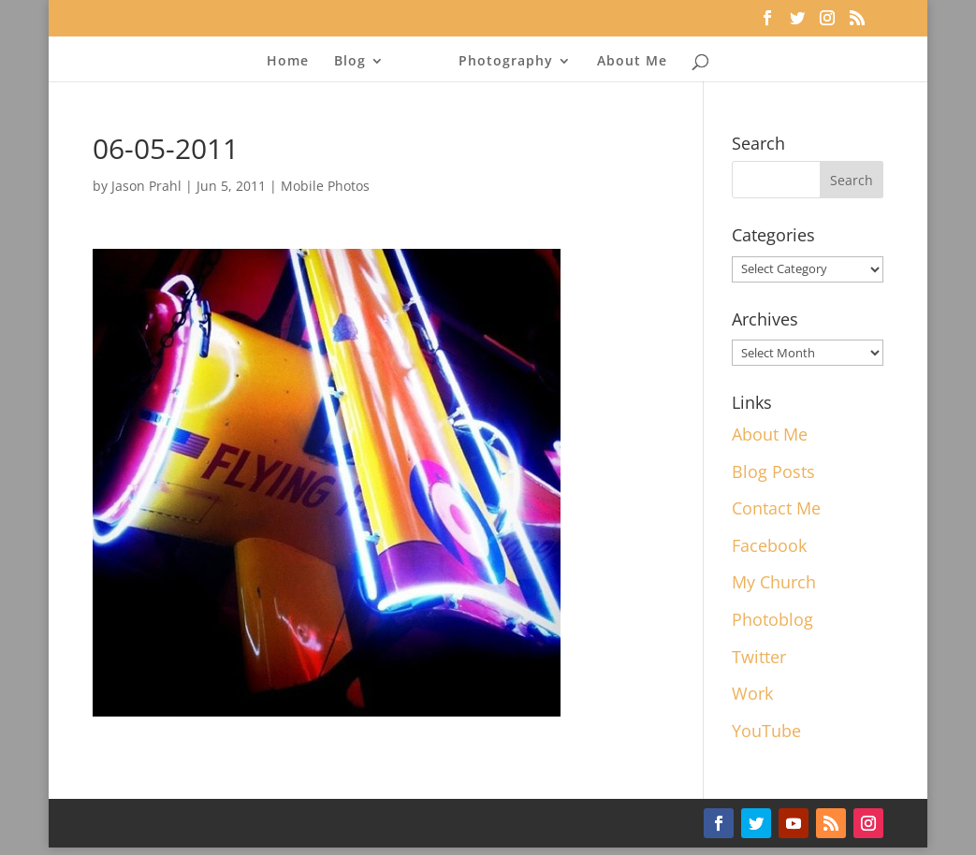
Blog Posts (773, 471)
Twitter (759, 656)
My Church (774, 582)
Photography (501, 61)
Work (752, 693)
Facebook (769, 545)
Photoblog (772, 619)
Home (292, 61)
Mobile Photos (325, 186)
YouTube (766, 730)
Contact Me (776, 508)
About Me (627, 61)
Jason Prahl (146, 186)
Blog (355, 61)
